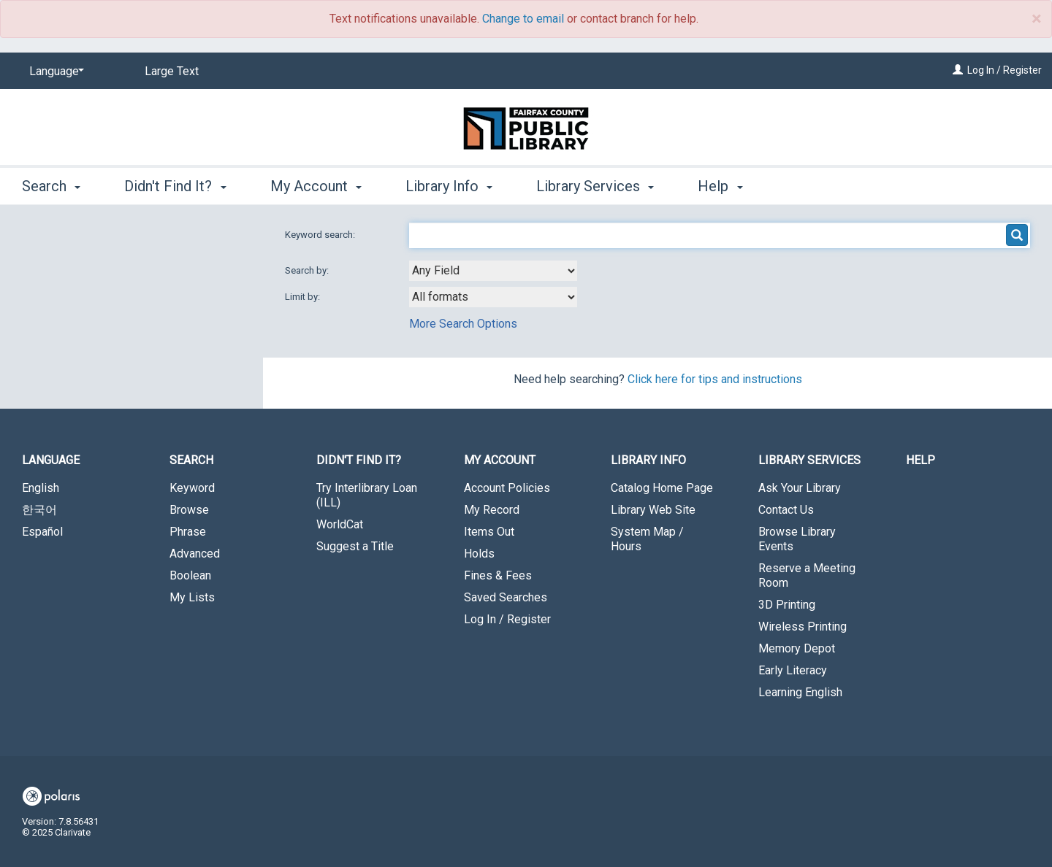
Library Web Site (653, 510)
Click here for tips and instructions (715, 379)
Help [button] (720, 186)
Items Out (489, 532)
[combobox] (493, 271)
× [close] (1036, 19)
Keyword (192, 488)
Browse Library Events (797, 539)
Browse (189, 510)
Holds (479, 553)
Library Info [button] (448, 186)
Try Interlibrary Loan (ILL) (366, 495)
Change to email (523, 19)
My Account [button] (316, 186)
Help (920, 460)
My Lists (192, 597)
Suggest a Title (355, 546)
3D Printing (786, 605)
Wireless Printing (802, 626)
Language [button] (51, 460)
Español (42, 532)
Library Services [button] (595, 186)
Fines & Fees (498, 575)
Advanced (194, 553)
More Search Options (463, 324)
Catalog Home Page (662, 488)
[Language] (54, 71)
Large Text (172, 71)
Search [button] (51, 186)
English (40, 488)
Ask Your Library (799, 488)
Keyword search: (321, 234)
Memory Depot (796, 648)
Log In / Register (1004, 70)
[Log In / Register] (958, 70)
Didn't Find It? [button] (175, 186)
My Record (491, 510)
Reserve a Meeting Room (806, 575)
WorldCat (339, 524)
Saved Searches (505, 597)
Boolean (190, 575)
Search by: (308, 270)
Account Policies (507, 488)
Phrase (187, 532)
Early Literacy (792, 670)
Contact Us (786, 510)
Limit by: (303, 296)
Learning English (800, 692)
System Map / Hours (647, 539)
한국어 (39, 510)
